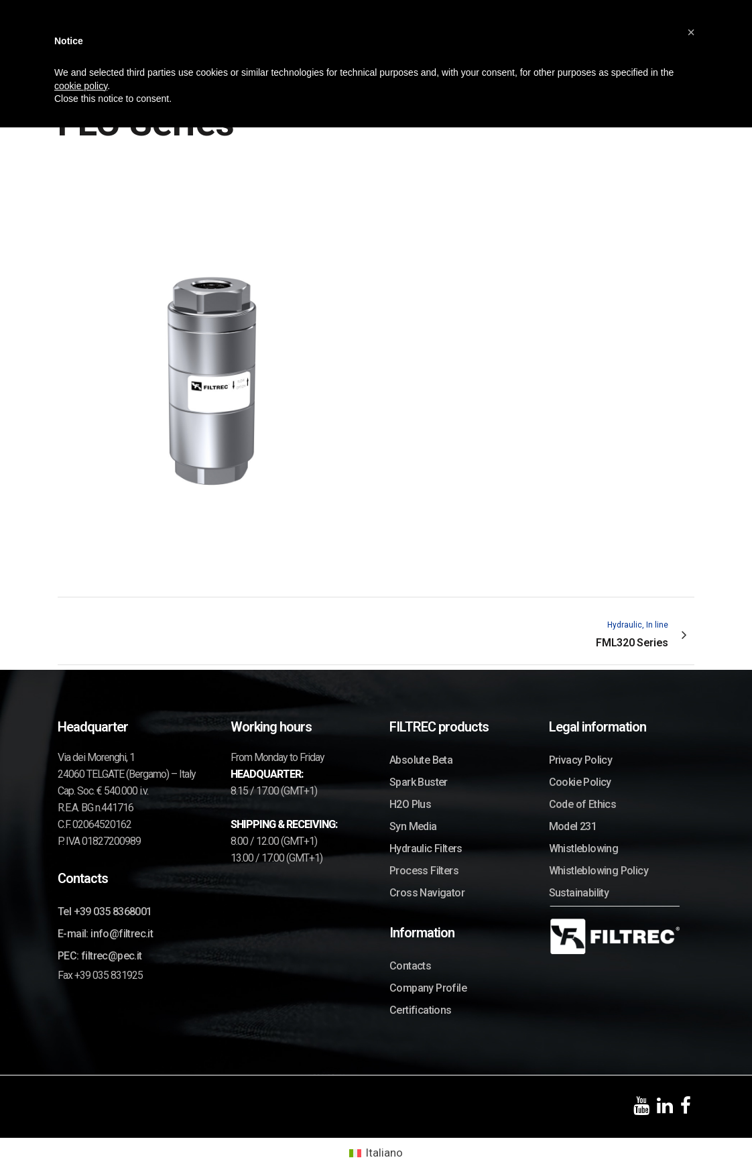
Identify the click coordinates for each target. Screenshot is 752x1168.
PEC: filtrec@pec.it (100, 955)
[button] (691, 32)
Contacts (410, 965)
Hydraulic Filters (425, 848)
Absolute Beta (420, 760)
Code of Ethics (583, 804)
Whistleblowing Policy (598, 870)
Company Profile (427, 988)
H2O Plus (410, 804)
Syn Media (413, 826)
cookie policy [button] (80, 85)
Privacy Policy (581, 760)
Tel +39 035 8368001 (105, 911)
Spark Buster (418, 782)
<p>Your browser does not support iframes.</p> (212, 364)
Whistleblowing (584, 848)
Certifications (420, 1010)
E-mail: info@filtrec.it (105, 933)
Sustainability (579, 892)
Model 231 (573, 826)
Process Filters (423, 870)
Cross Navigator (426, 892)
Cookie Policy (580, 782)
